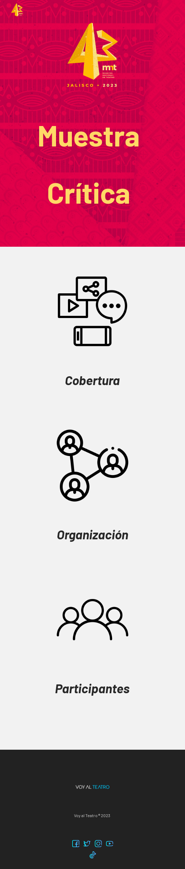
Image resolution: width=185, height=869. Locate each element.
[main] (92, 164)
